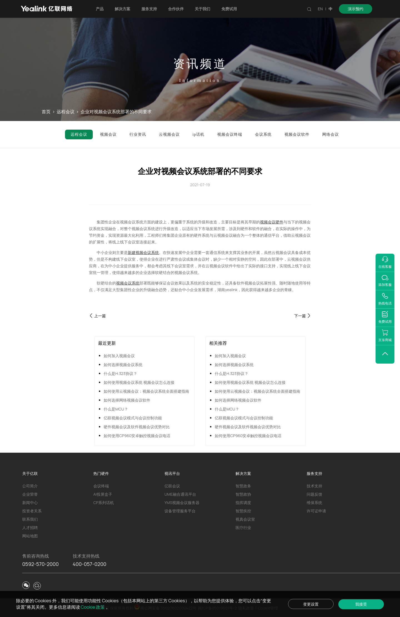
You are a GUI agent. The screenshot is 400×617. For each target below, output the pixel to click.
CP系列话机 (103, 502)
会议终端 (101, 485)
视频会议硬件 (271, 222)
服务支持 (149, 8)
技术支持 (314, 485)
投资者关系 (32, 510)
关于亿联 (30, 473)
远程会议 (65, 112)
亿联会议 (172, 485)
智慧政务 (243, 485)
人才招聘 (30, 527)
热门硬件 (101, 473)
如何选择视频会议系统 (123, 364)
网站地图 (30, 535)
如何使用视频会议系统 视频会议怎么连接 (139, 382)
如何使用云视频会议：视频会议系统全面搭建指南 (146, 391)
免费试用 (229, 8)
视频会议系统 (127, 283)
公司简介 (30, 485)
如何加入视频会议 (119, 355)
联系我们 (30, 519)
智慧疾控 (243, 510)
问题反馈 (314, 494)
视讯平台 (172, 473)
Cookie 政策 (93, 607)
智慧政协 (243, 494)
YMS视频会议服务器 (181, 502)
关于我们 (202, 8)
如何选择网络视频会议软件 (127, 400)
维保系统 (314, 502)
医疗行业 (243, 527)
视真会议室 (245, 519)
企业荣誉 (30, 494)
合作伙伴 (176, 8)
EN (320, 8)
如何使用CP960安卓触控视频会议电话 (137, 435)
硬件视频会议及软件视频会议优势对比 (137, 426)
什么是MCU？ (116, 409)
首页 (46, 112)
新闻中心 (30, 502)
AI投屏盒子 (102, 494)
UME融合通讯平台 (180, 494)
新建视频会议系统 (143, 252)
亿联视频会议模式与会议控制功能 (133, 417)
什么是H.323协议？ (120, 373)
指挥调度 (243, 502)
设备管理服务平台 (180, 510)
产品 (100, 8)
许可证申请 (316, 510)
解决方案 (122, 8)
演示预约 (355, 8)
